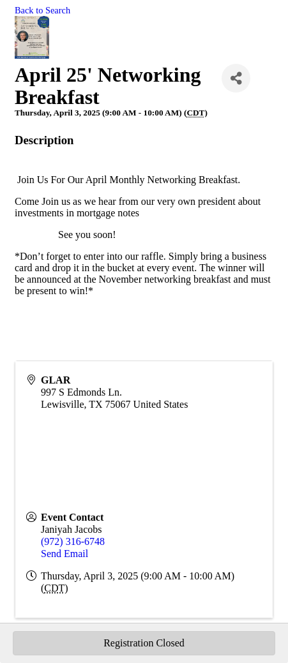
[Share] (236, 78)
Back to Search (42, 10)
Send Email (64, 553)
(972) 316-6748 (73, 541)
